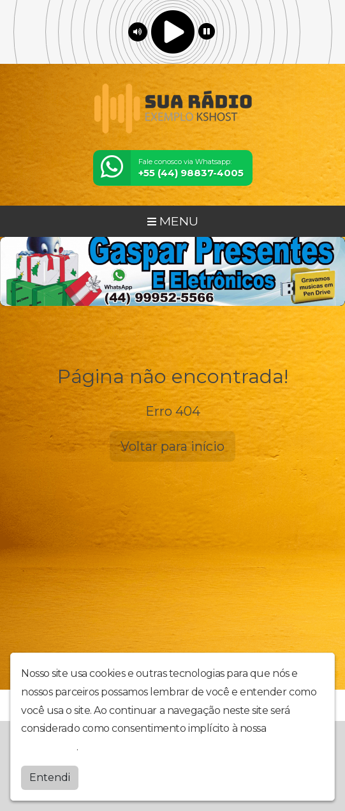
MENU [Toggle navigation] (172, 221)
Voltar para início (172, 446)
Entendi (49, 777)
